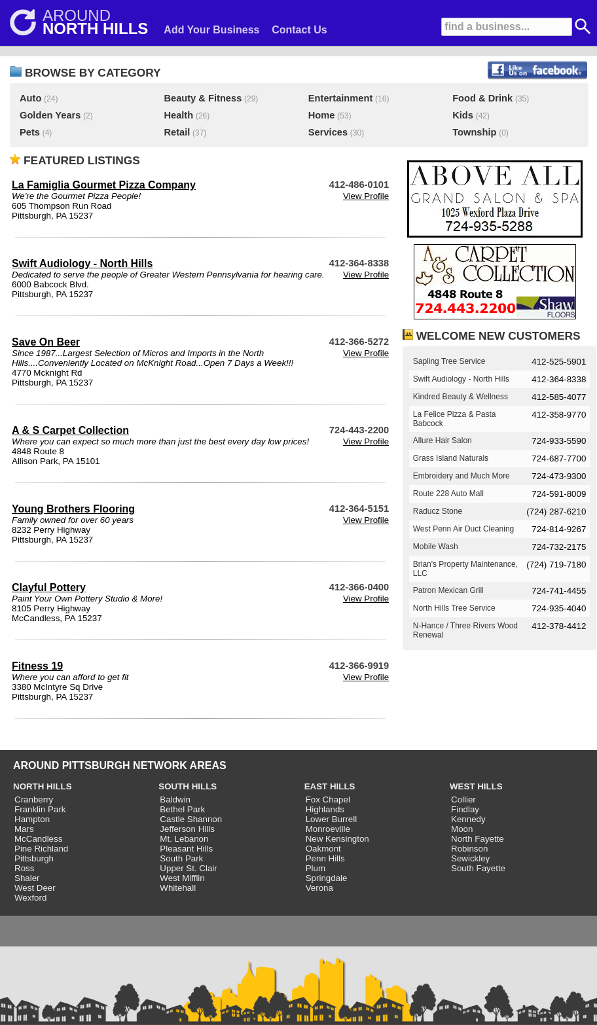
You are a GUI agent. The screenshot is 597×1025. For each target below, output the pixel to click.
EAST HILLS (329, 786)
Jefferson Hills (187, 829)
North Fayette (477, 839)
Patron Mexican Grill (448, 590)
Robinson (469, 849)
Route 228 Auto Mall (448, 493)
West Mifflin (182, 878)
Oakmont (323, 849)
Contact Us (299, 29)
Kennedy (468, 819)
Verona (319, 888)
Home (321, 115)
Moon (462, 829)
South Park (181, 858)
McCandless (38, 839)
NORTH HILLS (42, 786)
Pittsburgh (34, 858)
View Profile (366, 196)
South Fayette (478, 868)
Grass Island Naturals (450, 458)
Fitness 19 (37, 666)
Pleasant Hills (186, 849)
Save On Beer (46, 342)
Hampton (32, 819)
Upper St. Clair (188, 868)
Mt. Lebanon (184, 839)
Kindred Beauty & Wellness (460, 396)
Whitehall (178, 888)
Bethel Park (182, 809)
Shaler (27, 878)
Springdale (327, 878)
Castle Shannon (191, 819)
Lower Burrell (331, 819)
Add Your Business (211, 29)
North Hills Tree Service (454, 608)
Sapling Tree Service (449, 361)
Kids (462, 115)
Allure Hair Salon (442, 440)
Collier (463, 799)
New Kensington (337, 839)
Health (178, 115)
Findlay (465, 809)
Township (474, 132)
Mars (24, 829)
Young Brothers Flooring (73, 508)
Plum (315, 868)
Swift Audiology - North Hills (82, 263)
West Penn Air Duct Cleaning (464, 528)
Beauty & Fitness (203, 98)
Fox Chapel (328, 799)
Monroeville (328, 829)
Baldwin (175, 799)
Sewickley (470, 858)
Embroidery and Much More (461, 475)
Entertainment (340, 98)
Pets (30, 132)
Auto (30, 98)
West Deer (35, 888)
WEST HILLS (476, 786)
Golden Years (50, 115)
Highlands (325, 809)
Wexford (30, 898)
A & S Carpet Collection (70, 430)
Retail (177, 132)
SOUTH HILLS (187, 786)
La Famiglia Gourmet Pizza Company (104, 184)
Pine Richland (41, 849)
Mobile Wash (435, 546)
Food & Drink (482, 98)
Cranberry (33, 799)
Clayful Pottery (49, 587)
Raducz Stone (437, 511)
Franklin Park (40, 809)
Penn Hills (325, 858)
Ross (24, 868)
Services (328, 132)
